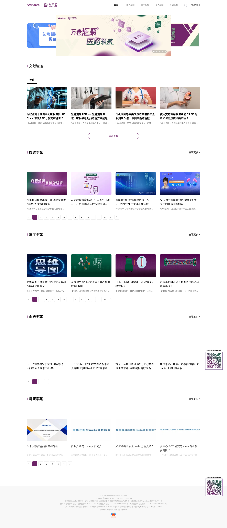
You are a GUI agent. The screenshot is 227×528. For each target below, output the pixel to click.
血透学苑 (159, 5)
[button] (153, 51)
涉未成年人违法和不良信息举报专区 (113, 510)
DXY (115, 498)
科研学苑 (174, 5)
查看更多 (113, 136)
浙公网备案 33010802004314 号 (116, 501)
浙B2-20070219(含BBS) (74, 501)
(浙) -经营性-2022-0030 (94, 501)
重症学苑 (145, 5)
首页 (116, 5)
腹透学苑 (130, 5)
